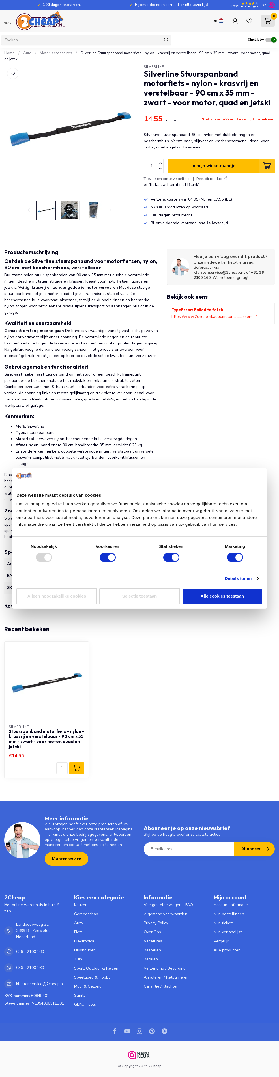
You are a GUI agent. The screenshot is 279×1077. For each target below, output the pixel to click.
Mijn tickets (224, 923)
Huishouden (85, 950)
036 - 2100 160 (30, 951)
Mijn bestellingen (229, 914)
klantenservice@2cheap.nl (220, 272)
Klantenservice (66, 858)
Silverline (154, 66)
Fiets (78, 932)
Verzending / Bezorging (165, 968)
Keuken (80, 905)
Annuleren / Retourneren (166, 977)
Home (9, 53)
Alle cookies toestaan (222, 596)
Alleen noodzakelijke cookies (56, 596)
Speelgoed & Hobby (92, 977)
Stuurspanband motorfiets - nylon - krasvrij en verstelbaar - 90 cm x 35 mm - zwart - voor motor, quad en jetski (46, 739)
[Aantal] (62, 768)
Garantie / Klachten (161, 986)
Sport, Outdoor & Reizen (96, 968)
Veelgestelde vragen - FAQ (168, 905)
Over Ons (152, 932)
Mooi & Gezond (88, 986)
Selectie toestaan (139, 596)
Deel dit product (211, 178)
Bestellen (152, 950)
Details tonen (238, 578)
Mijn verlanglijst (228, 932)
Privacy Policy (156, 923)
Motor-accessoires (56, 53)
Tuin (78, 959)
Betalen (151, 959)
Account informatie (231, 905)
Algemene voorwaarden (165, 914)
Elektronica (84, 941)
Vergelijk (221, 941)
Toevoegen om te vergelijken (167, 178)
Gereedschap (86, 914)
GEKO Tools (85, 1004)
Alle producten (227, 950)
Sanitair (81, 995)
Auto (27, 53)
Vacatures (153, 941)
